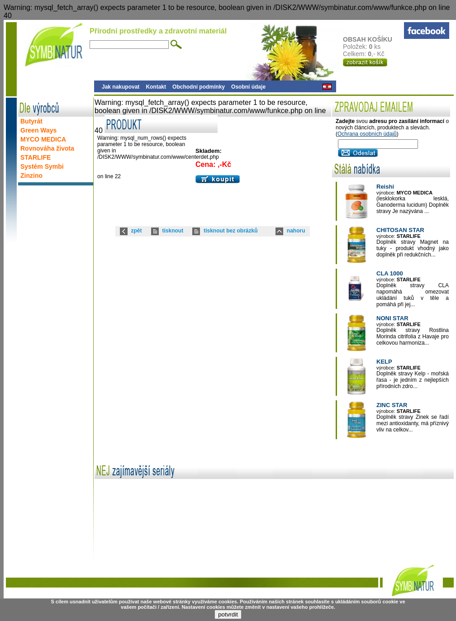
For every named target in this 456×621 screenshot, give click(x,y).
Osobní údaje (248, 87)
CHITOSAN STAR (400, 230)
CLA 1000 (389, 273)
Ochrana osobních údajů (367, 134)
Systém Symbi (42, 166)
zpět (136, 231)
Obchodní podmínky (198, 87)
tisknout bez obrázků (230, 231)
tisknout (173, 231)
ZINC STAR (391, 405)
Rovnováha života (47, 148)
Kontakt (156, 87)
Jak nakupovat (120, 87)
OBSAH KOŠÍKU (373, 39)
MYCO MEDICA (43, 139)
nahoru (296, 231)
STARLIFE (35, 157)
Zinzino (31, 175)
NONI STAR (392, 318)
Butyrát (31, 121)
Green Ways (38, 130)
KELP (384, 361)
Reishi (385, 186)
